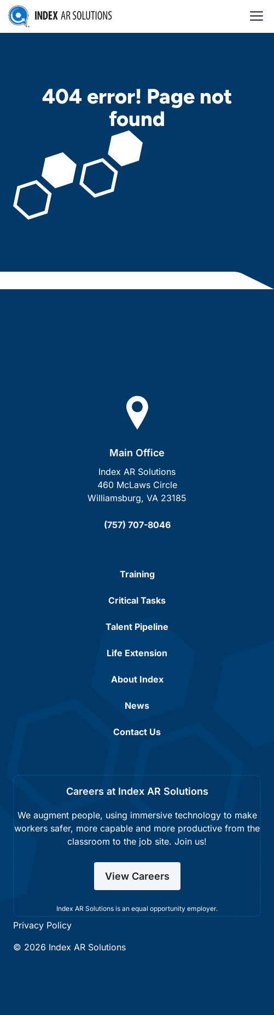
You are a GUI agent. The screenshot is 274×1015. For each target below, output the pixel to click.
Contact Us (137, 731)
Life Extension (137, 652)
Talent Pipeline (137, 626)
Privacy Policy (42, 925)
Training (137, 574)
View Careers (137, 876)
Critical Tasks (137, 600)
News (137, 705)
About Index (137, 679)
